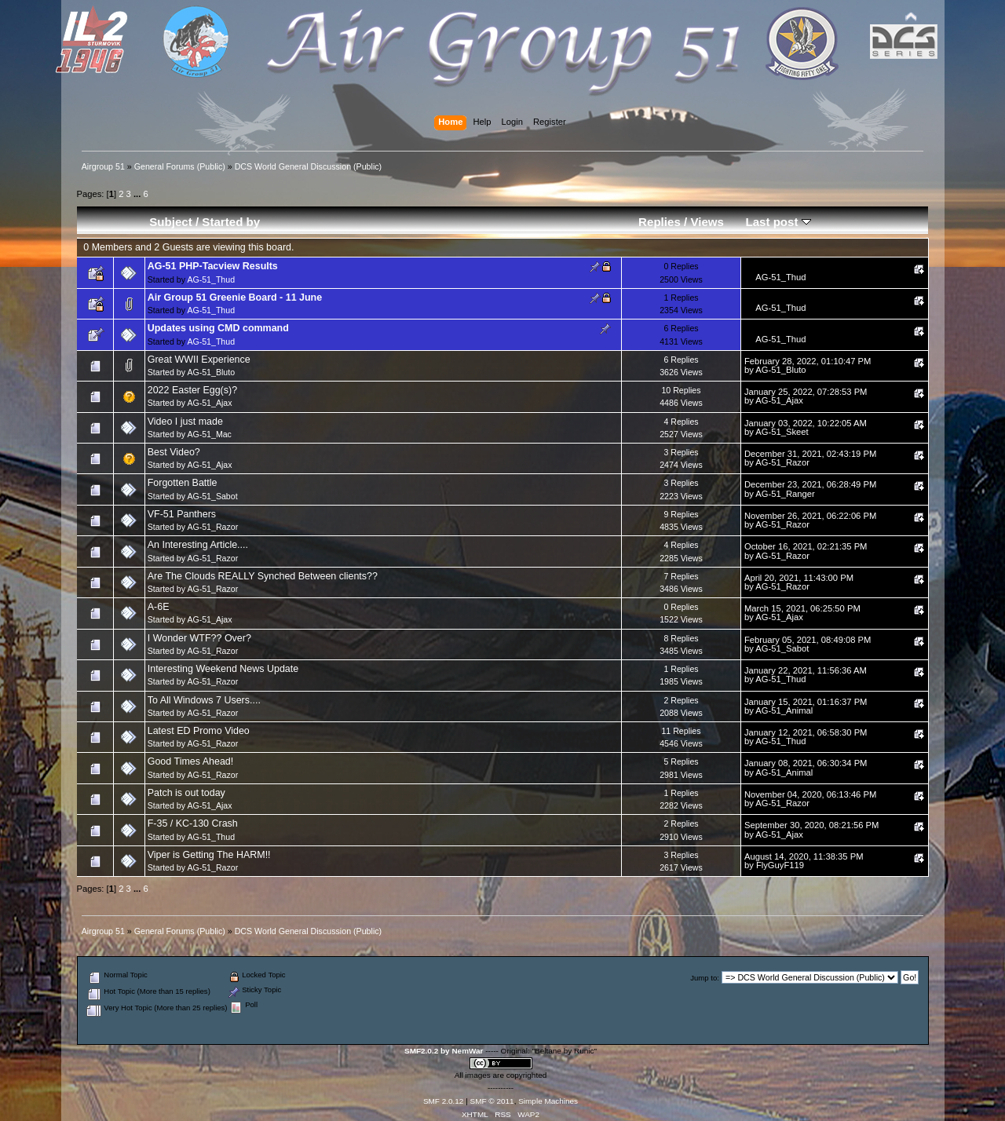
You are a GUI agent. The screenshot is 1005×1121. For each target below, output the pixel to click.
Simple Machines (548, 1101)
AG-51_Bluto (211, 372)
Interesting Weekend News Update (223, 668)
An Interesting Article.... (198, 544)
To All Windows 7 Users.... (204, 700)
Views (707, 221)
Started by (231, 221)
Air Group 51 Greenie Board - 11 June (235, 297)
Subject (170, 221)
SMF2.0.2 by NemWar (443, 1050)
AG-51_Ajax (209, 402)
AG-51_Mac (209, 434)
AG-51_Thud (211, 279)
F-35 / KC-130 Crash (193, 823)
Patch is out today (186, 792)
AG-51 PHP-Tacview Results (213, 266)
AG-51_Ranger (784, 493)
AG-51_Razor (782, 462)
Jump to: (704, 977)
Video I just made (185, 421)
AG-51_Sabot (212, 496)
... (138, 194)
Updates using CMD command (218, 328)
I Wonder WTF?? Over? (199, 638)
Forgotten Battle (182, 482)
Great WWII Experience (199, 359)
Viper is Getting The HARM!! (209, 854)
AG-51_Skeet (781, 431)
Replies (659, 221)
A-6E (159, 606)
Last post (777, 221)
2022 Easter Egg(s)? (192, 390)
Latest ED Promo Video (199, 730)
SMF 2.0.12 (443, 1101)
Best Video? (174, 452)
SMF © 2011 (492, 1101)
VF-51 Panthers (182, 514)
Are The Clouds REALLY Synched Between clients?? (263, 576)
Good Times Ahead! (191, 761)
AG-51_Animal (784, 710)
